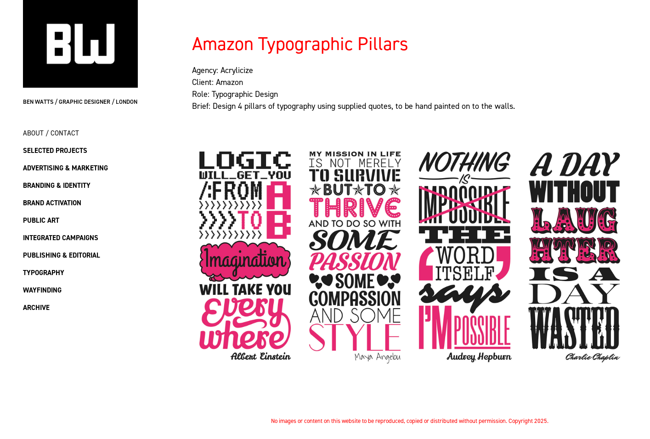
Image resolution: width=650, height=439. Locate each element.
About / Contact (51, 133)
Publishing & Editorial (61, 255)
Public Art (41, 220)
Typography (43, 272)
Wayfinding (42, 290)
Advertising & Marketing (65, 167)
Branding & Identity (56, 185)
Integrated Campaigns (60, 237)
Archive (36, 307)
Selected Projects (55, 150)
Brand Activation (52, 202)
